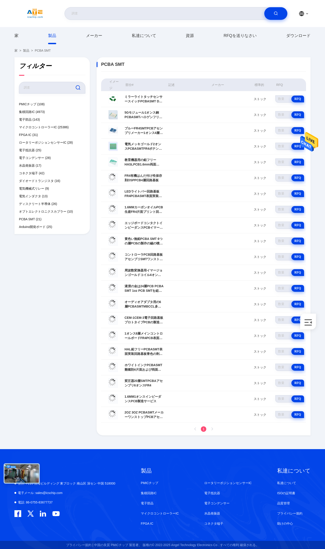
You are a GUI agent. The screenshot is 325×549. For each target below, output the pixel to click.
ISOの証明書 (286, 493)
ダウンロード (298, 35)
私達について (144, 35)
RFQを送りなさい (240, 35)
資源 (190, 35)
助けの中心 (285, 523)
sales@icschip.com (40, 493)
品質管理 (283, 503)
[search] (275, 13)
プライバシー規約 (289, 513)
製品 (52, 35)
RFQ (297, 99)
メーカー (94, 35)
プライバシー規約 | (79, 545)
